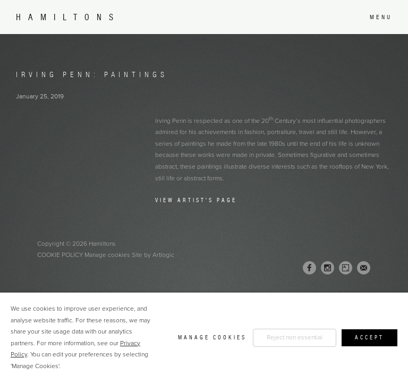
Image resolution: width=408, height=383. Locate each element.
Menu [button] (381, 17)
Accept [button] (369, 337)
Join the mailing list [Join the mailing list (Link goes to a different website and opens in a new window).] (363, 267)
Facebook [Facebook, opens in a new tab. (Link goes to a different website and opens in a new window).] (309, 268)
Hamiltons (68, 17)
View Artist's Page (196, 200)
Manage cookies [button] (107, 255)
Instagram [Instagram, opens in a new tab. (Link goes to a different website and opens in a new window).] (327, 268)
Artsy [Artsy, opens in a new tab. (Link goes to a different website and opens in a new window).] (345, 268)
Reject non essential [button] (294, 337)
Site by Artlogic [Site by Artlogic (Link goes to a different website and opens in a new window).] (153, 255)
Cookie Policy (60, 255)
